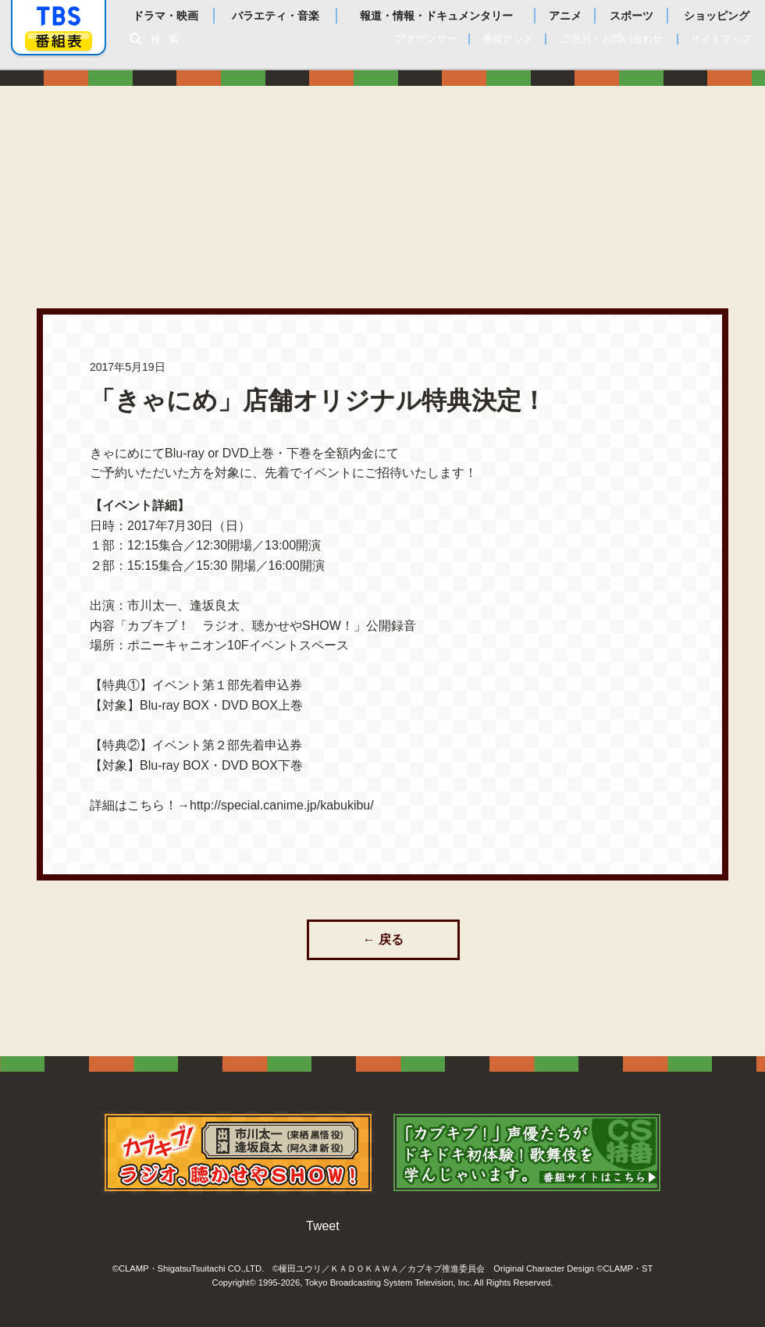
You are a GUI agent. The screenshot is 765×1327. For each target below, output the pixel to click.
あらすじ (482, 181)
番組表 (58, 41)
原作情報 (682, 181)
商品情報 (632, 181)
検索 (169, 39)
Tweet (323, 1223)
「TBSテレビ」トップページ (58, 16)
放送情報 (382, 181)
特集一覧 (732, 181)
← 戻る (383, 939)
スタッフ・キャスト (432, 181)
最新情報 (332, 181)
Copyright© (234, 1280)
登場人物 (532, 181)
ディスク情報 (582, 181)
